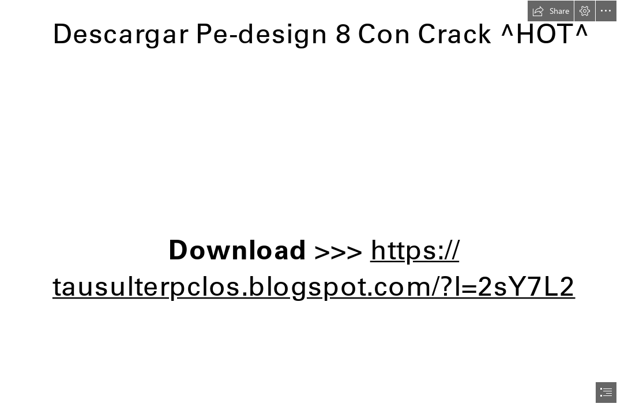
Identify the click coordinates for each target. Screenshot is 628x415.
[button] (551, 11)
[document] (314, 207)
